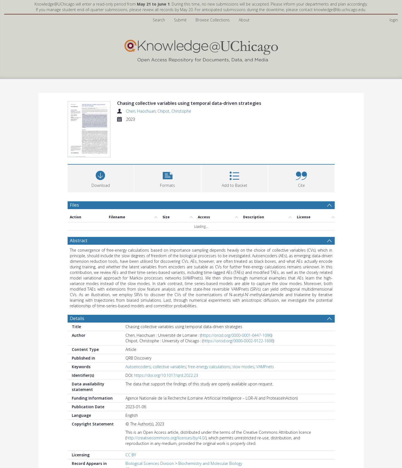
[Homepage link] (201, 49)
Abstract (78, 207)
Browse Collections (213, 20)
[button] (167, 144)
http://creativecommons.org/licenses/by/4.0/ (166, 404)
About (244, 20)
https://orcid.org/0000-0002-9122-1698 (238, 307)
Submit (180, 20)
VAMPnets (265, 333)
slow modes (243, 333)
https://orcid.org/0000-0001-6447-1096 (236, 301)
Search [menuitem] (159, 20)
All (127, 435)
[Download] (101, 144)
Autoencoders (138, 333)
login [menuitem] (393, 20)
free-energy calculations (209, 333)
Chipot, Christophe (174, 111)
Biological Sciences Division (149, 430)
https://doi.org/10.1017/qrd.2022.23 (166, 342)
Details (77, 285)
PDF (74, 458)
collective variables (169, 333)
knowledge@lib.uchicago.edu (339, 9)
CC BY (130, 421)
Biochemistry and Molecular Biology (210, 430)
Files (74, 171)
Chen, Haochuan (141, 111)
